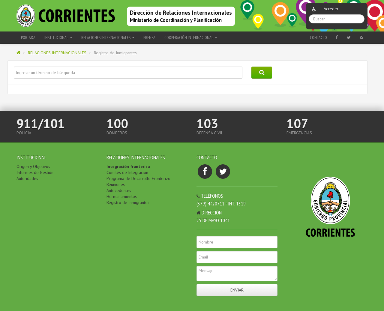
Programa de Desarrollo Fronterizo (138, 178)
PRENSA (149, 37)
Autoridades (27, 178)
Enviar (237, 290)
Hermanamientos (121, 196)
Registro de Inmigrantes (127, 202)
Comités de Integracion (127, 172)
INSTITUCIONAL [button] (58, 37)
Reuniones (115, 184)
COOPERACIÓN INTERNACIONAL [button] (190, 37)
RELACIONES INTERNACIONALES (57, 52)
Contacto (318, 37)
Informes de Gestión (34, 172)
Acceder (331, 8)
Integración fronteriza (128, 166)
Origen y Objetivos (33, 166)
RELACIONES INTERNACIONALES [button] (107, 37)
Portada (28, 37)
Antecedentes (118, 190)
